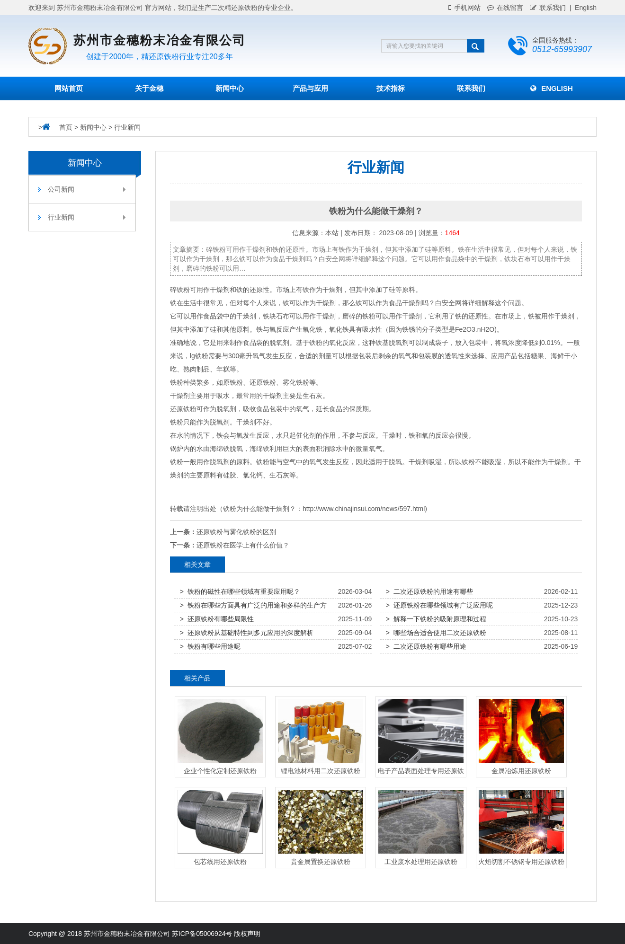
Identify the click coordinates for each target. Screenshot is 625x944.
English (551, 88)
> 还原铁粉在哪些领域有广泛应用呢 (439, 605)
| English (581, 7)
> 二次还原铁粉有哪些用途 (426, 646)
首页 (65, 127)
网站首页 (68, 88)
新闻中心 (229, 88)
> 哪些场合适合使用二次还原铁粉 (436, 632)
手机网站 (464, 7)
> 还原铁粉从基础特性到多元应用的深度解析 (246, 632)
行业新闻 (127, 127)
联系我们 (548, 7)
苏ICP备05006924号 (202, 933)
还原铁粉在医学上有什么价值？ (242, 545)
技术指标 (390, 88)
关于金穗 (149, 88)
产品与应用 (310, 88)
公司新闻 (87, 189)
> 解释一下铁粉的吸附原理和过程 (436, 619)
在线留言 (505, 7)
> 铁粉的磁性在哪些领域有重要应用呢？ (240, 591)
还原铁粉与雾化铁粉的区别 (236, 532)
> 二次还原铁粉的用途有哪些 (429, 591)
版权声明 (247, 933)
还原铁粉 (263, 382)
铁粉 (183, 289)
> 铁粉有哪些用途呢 (210, 646)
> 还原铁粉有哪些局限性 (217, 619)
